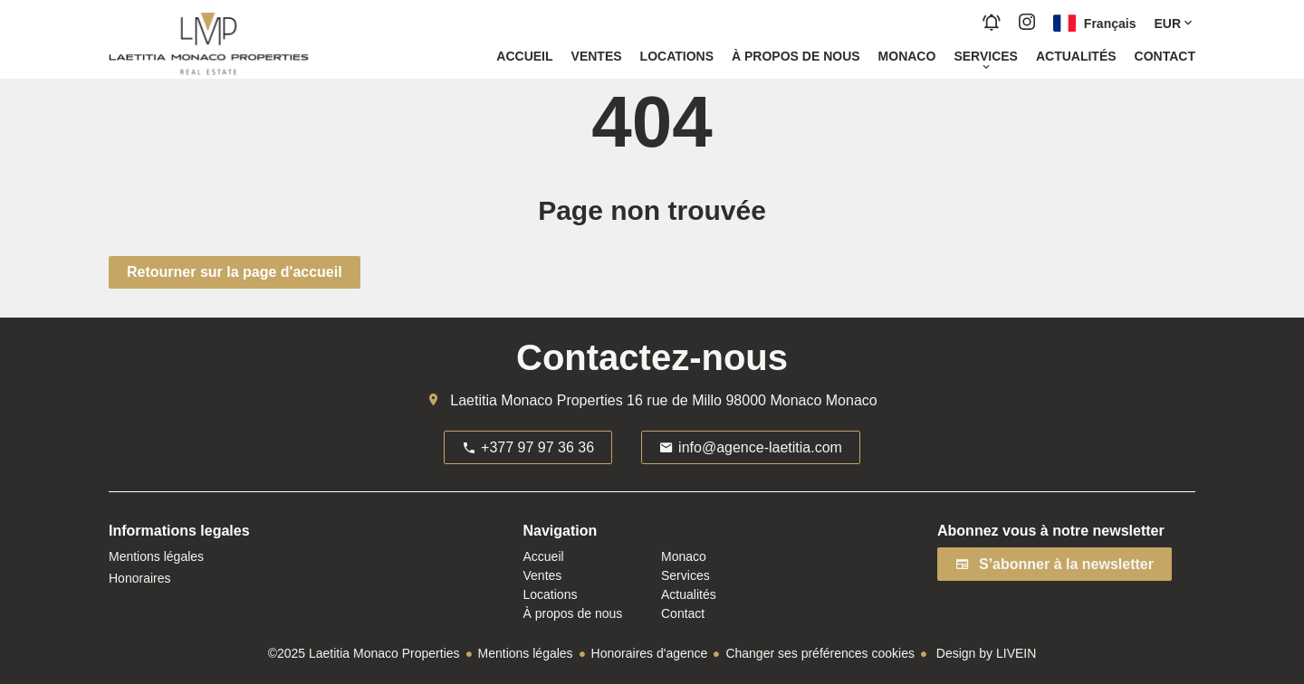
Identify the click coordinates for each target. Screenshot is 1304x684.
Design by (984, 653)
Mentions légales (525, 653)
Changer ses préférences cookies (820, 653)
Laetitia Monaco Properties (536, 400)
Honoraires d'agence (649, 653)
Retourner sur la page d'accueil (234, 272)
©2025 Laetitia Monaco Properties (364, 653)
